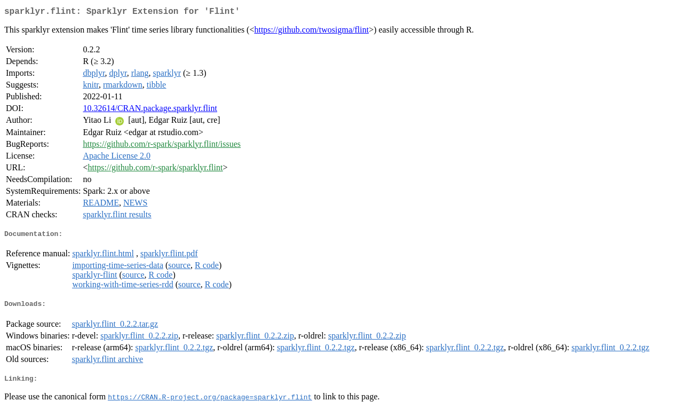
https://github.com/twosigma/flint (311, 31)
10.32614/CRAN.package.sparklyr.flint (150, 110)
